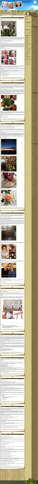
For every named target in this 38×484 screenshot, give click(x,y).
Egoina (32, 104)
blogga (8, 77)
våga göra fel (20, 429)
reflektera (4, 467)
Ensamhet (27, 20)
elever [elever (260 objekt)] (28, 38)
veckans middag (33, 191)
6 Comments (15, 119)
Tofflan (26, 23)
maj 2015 (33, 42)
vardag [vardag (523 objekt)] (26, 55)
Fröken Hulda (33, 109)
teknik (9, 467)
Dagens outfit (33, 150)
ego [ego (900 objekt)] (26, 38)
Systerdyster (33, 137)
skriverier (17, 429)
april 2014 (33, 52)
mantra (32, 168)
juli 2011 (33, 77)
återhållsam (12, 353)
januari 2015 (33, 45)
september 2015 (33, 39)
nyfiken (33, 172)
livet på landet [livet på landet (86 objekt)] (29, 47)
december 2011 (33, 73)
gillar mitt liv (17, 207)
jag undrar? (33, 163)
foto (15, 77)
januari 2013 (33, 63)
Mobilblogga (17, 401)
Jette (32, 114)
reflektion (19, 401)
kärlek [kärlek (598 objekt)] (26, 47)
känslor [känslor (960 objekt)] (27, 46)
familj (11, 77)
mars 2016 (33, 35)
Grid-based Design (27, 64)
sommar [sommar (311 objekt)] (26, 51)
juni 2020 (33, 29)
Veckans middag (33, 23)
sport (32, 182)
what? (32, 194)
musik (32, 171)
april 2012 (33, 70)
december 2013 (33, 55)
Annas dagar (33, 96)
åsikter (15, 467)
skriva (15, 429)
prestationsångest (13, 429)
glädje (16, 77)
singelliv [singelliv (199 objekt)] (26, 50)
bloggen (9, 329)
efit (21, 126)
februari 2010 (33, 90)
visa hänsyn (6, 78)
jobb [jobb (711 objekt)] (26, 43)
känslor (14, 329)
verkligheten (12, 119)
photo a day (33, 174)
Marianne (33, 125)
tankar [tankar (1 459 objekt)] (26, 53)
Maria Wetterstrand (34, 124)
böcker (9, 77)
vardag (10, 119)
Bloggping (33, 98)
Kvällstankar (3, 334)
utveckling (11, 467)
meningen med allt (19, 373)
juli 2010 (33, 86)
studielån (2, 353)
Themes (33, 138)
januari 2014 (33, 54)
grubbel (33, 158)
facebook (9, 401)
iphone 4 (33, 161)
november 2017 (33, 31)
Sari (32, 133)
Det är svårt (27, 19)
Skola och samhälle (34, 134)
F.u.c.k (32, 153)
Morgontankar (4, 123)
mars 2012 (33, 71)
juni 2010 (33, 87)
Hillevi (32, 111)
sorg (32, 181)
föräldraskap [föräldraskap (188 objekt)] (27, 40)
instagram (21, 207)
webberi (14, 467)
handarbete (33, 159)
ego (10, 77)
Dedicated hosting (9, 482)
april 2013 (33, 61)
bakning (33, 145)
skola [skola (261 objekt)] (29, 50)
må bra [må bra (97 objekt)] (26, 49)
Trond (32, 140)
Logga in (26, 60)
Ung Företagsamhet (34, 188)
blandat (33, 146)
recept (32, 175)
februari (10, 207)
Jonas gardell (33, 115)
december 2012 (33, 64)
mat (32, 169)
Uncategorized (33, 187)
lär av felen (10, 429)
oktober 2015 (33, 38)
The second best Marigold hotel (14, 72)
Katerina (33, 117)
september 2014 (33, 48)
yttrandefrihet (10, 78)
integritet (13, 352)
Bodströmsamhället (34, 99)
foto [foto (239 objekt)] (29, 39)
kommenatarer (12, 401)
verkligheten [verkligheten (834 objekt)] (28, 56)
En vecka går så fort (29, 25)
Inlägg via (27, 61)
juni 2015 (33, 41)
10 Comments (18, 467)
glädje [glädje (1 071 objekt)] (26, 41)
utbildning (7, 353)
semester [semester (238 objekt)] (28, 49)
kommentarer (20, 77)
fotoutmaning (33, 156)
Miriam (32, 127)
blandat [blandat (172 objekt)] (26, 36)
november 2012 (33, 65)
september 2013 (33, 57)
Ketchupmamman (33, 118)
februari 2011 (33, 81)
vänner (8, 78)
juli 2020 (33, 28)
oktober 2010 (33, 84)
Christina (33, 101)
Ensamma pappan (34, 105)
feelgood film (13, 77)
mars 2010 (33, 89)
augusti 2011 (33, 76)
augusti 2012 (33, 67)
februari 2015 (33, 44)
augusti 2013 (33, 58)
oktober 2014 (33, 47)
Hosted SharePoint (12, 482)
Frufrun (33, 108)
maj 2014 (33, 51)
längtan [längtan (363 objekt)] (26, 48)
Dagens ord (33, 149)
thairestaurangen (18, 223)
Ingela (32, 112)
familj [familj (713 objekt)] (26, 39)
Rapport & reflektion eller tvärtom (6, 17)
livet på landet (6, 119)
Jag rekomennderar (34, 162)
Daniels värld (33, 102)
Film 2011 (33, 19)
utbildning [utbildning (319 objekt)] (27, 54)
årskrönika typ (33, 195)
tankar (4, 77)
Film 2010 (33, 20)
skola (32, 179)
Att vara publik (4, 434)
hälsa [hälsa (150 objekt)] (29, 42)
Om (32, 17)
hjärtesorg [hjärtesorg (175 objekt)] (26, 42)
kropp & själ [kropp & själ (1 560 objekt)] (27, 44)
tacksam (4, 353)
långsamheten (16, 373)
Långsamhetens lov (4, 357)
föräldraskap (15, 283)
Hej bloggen (3, 288)
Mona (32, 128)
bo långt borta (10, 283)
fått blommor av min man (13, 207)
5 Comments (13, 78)
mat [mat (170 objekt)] (28, 48)
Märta (32, 130)
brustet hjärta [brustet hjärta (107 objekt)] (26, 37)
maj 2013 (33, 60)
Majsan (33, 121)
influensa (11, 373)
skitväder (33, 178)
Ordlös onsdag (33, 131)
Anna (32, 95)
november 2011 (33, 74)
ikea (19, 207)
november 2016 (33, 32)
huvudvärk (10, 373)
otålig (21, 373)
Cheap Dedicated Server (4, 482)
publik (2, 467)
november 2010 (33, 83)
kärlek (19, 283)
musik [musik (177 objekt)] (30, 48)
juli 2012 (33, 68)
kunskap (33, 165)
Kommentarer (4, 378)
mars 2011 (33, 80)
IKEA (5, 188)
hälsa (18, 207)
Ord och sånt (3, 406)
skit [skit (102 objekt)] (28, 50)
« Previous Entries (2, 470)
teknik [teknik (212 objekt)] (29, 53)
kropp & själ (18, 283)
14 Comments (15, 353)
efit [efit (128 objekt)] (30, 37)
